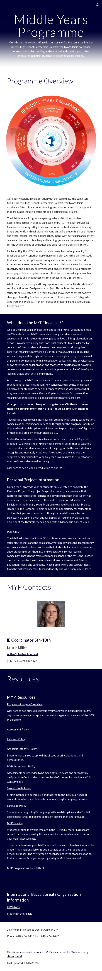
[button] (4, 5)
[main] (51, 35)
